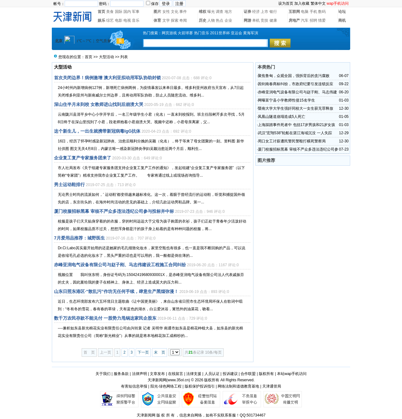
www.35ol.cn (178, 380)
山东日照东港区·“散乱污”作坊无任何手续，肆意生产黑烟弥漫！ (116, 291)
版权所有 (266, 374)
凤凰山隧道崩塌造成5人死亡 (281, 116)
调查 (219, 11)
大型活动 (106, 57)
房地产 (294, 20)
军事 (135, 11)
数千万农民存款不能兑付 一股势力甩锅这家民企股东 (105, 318)
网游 (247, 20)
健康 (273, 20)
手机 (313, 11)
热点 (219, 20)
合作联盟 (248, 374)
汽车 (304, 20)
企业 (228, 20)
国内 (127, 11)
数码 (322, 11)
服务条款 (121, 374)
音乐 (135, 20)
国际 (118, 11)
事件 (183, 11)
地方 (228, 11)
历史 (202, 20)
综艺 (110, 20)
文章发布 (157, 374)
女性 (166, 11)
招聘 (313, 20)
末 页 (159, 352)
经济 (256, 11)
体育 (157, 20)
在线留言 (175, 374)
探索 (174, 20)
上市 (264, 11)
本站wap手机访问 (292, 374)
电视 (127, 20)
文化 (174, 11)
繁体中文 (318, 3)
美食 (110, 11)
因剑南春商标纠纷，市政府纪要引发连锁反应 (295, 84)
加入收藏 (301, 3)
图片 (157, 11)
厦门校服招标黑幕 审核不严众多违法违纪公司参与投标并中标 (114, 211)
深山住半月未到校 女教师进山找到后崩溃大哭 (98, 104)
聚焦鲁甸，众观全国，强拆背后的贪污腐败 (293, 76)
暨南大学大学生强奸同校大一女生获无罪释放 (295, 108)
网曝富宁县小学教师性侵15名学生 (286, 100)
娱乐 (101, 20)
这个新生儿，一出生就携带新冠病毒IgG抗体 (97, 131)
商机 (342, 20)
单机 (256, 20)
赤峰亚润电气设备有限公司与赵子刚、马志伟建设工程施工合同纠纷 (120, 264)
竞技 (264, 20)
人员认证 (212, 374)
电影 (118, 20)
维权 (202, 11)
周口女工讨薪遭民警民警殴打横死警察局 (292, 141)
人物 (211, 20)
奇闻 (183, 20)
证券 (247, 11)
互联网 (294, 11)
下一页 (143, 352)
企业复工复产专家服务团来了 (82, 157)
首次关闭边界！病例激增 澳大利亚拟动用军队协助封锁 (107, 77)
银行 (273, 11)
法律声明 (139, 374)
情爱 (322, 20)
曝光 (211, 11)
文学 (166, 20)
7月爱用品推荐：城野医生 (79, 237)
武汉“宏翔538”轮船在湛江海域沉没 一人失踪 (295, 133)
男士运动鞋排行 (69, 184)
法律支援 (193, 374)
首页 (101, 11)
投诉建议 (230, 374)
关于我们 (103, 374)
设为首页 (285, 3)
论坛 (342, 11)
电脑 (304, 11)
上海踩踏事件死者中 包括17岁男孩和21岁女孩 (296, 125)
